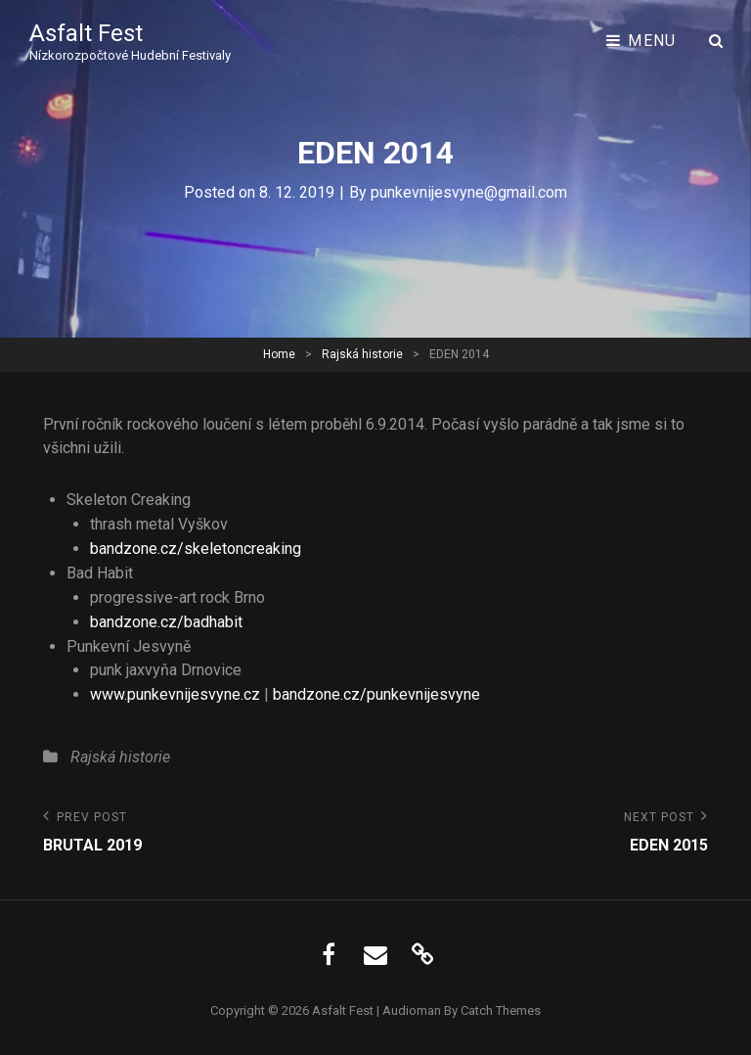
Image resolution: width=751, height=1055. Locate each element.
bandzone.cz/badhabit (166, 622)
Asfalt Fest (86, 33)
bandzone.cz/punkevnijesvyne (376, 694)
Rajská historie (362, 354)
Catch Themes (501, 1010)
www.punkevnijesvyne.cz (175, 694)
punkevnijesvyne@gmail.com (469, 192)
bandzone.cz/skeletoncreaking (195, 548)
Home (279, 354)
